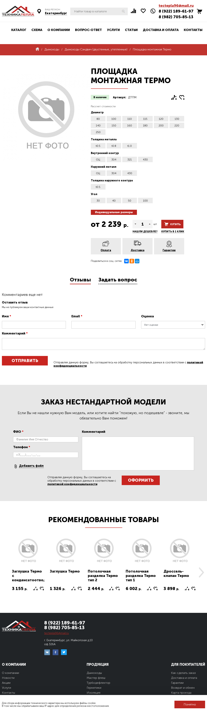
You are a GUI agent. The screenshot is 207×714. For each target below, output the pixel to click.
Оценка (147, 316)
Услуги (113, 30)
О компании (58, 30)
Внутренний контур (105, 153)
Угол (94, 194)
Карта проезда (181, 692)
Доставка (137, 250)
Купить (175, 224)
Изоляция (93, 692)
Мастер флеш (96, 678)
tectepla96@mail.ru (176, 5)
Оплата (106, 250)
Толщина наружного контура (112, 180)
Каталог (18, 30)
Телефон (21, 447)
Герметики (94, 687)
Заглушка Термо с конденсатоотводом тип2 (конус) (31, 578)
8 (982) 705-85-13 (176, 16)
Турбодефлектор (98, 683)
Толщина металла (104, 139)
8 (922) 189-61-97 (176, 11)
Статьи (131, 30)
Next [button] (201, 572)
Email (76, 316)
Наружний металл (103, 166)
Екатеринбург (56, 13)
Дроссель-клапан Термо (176, 573)
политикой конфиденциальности (72, 484)
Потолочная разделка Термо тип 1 (141, 575)
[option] (28, 567)
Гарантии (169, 250)
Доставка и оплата (161, 30)
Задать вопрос (117, 280)
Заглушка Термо (65, 571)
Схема (36, 30)
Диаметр (97, 112)
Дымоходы (94, 673)
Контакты (193, 30)
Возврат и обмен (183, 687)
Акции (6, 683)
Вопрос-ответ (88, 30)
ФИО (18, 432)
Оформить (140, 480)
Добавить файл (31, 466)
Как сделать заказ (183, 673)
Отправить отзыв (25, 361)
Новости (8, 678)
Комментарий (15, 333)
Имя (6, 316)
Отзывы (80, 280)
